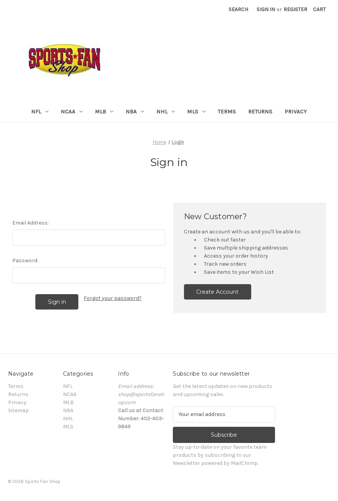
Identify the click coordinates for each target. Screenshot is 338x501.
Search (238, 9)
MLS (196, 111)
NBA (135, 111)
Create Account (217, 291)
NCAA (72, 111)
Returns (260, 111)
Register (295, 9)
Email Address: (30, 223)
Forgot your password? (113, 298)
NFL (39, 111)
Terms (227, 111)
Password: (25, 260)
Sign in (266, 9)
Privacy (296, 111)
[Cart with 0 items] (319, 9)
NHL (165, 111)
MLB (104, 111)
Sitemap (18, 410)
